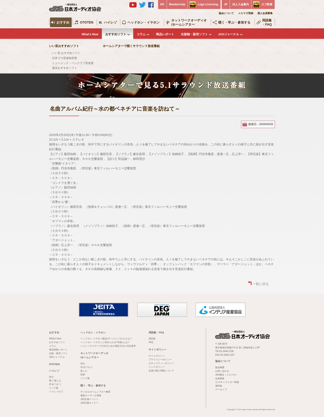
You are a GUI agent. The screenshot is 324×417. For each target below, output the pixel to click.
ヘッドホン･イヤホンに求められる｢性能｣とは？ (105, 342)
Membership (177, 4)
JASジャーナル (228, 34)
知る (51, 377)
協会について (226, 13)
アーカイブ (221, 389)
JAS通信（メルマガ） (226, 374)
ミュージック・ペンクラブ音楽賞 (73, 63)
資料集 (218, 386)
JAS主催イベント (89, 399)
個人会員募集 (265, 13)
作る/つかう (55, 384)
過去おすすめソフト (64, 68)
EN (162, 4)
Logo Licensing (208, 4)
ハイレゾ (110, 22)
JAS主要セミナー (89, 403)
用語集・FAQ (267, 22)
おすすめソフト (115, 34)
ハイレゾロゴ (56, 391)
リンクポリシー (157, 367)
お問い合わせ (222, 371)
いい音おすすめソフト (64, 46)
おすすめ (62, 22)
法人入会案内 (240, 4)
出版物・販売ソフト (194, 34)
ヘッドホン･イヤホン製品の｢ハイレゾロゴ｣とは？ (106, 338)
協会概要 (219, 367)
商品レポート (165, 34)
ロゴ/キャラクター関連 (227, 382)
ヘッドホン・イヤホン (143, 22)
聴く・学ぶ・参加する (234, 22)
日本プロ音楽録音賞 (64, 58)
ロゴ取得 (266, 4)
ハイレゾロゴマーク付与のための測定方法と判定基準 (108, 346)
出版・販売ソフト (58, 353)
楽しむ (83, 371)
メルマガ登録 (245, 13)
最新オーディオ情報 (90, 395)
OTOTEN (86, 22)
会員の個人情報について (161, 370)
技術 (82, 374)
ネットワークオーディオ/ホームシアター (189, 22)
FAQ (151, 342)
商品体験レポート (58, 349)
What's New (90, 34)
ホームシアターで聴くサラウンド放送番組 (131, 46)
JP (225, 4)
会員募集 (219, 378)
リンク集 (53, 388)
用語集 (152, 338)
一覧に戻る (261, 284)
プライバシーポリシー (160, 359)
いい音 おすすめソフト (66, 53)
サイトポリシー (157, 349)
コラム (141, 34)
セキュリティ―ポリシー (161, 363)
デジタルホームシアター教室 (95, 392)
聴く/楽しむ (55, 380)
